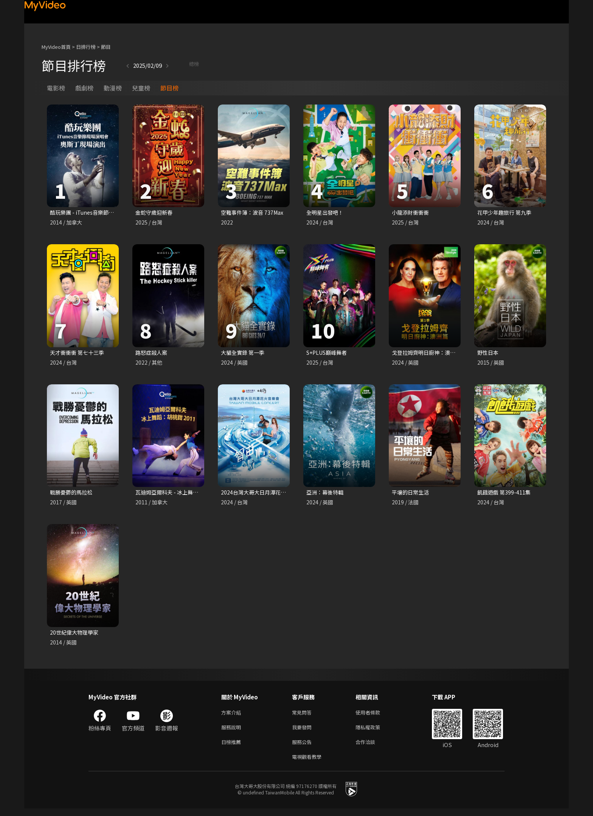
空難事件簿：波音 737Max (254, 213)
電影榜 (56, 87)
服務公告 (303, 748)
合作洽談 (371, 748)
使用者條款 (374, 716)
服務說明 (232, 732)
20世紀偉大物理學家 (75, 635)
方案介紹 (232, 716)
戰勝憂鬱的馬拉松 (72, 494)
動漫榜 (113, 87)
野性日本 (488, 353)
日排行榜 (86, 46)
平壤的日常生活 (412, 494)
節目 (106, 46)
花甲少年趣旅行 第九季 (506, 213)
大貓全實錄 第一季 (244, 353)
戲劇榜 (84, 87)
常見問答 (303, 716)
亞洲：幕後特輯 (326, 494)
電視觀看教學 (309, 764)
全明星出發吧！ (326, 213)
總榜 (173, 65)
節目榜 (169, 87)
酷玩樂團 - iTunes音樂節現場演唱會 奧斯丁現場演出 (115, 213)
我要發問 (303, 732)
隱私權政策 (374, 732)
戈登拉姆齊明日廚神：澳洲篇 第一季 (438, 353)
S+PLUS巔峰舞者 (328, 353)
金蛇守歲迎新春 (155, 213)
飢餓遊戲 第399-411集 (505, 494)
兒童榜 (141, 87)
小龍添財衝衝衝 (412, 213)
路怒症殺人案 (152, 353)
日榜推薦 (232, 748)
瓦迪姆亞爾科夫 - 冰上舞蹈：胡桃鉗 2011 (186, 494)
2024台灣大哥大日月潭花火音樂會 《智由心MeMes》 (288, 494)
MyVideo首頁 (56, 46)
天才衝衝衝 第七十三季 (79, 353)
